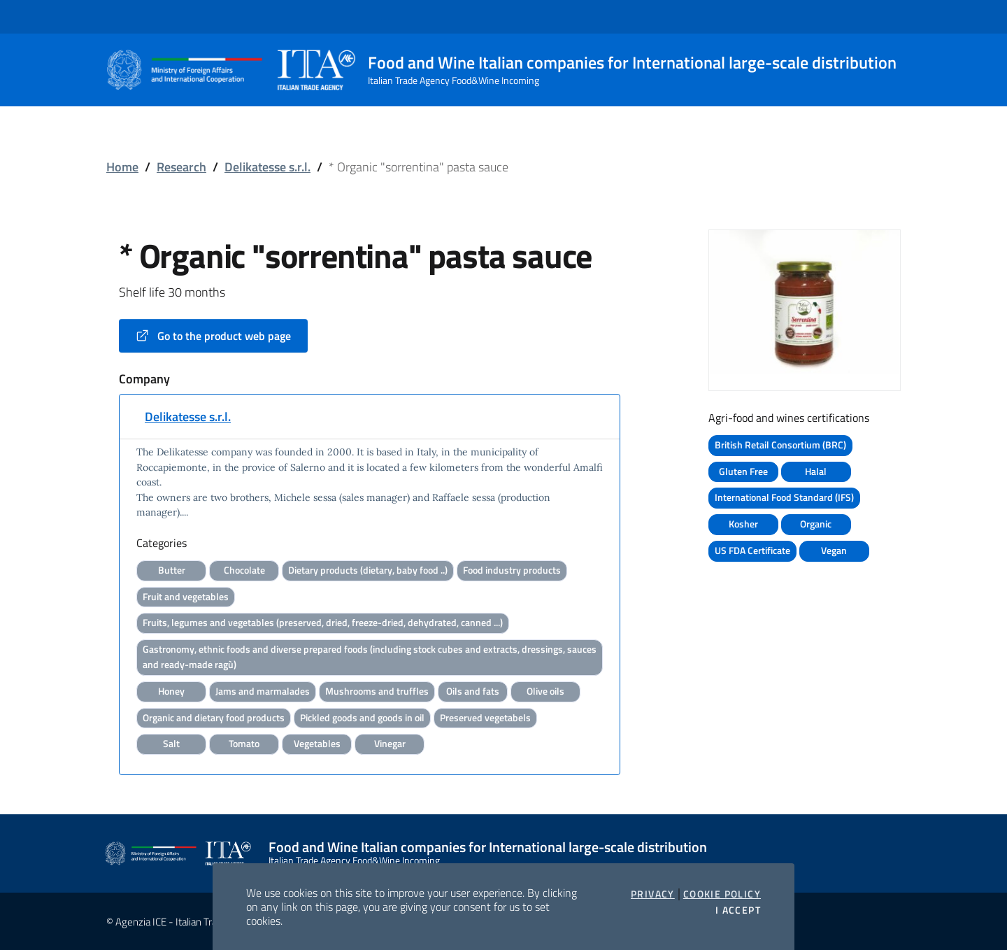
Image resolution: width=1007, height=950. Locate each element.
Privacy (653, 894)
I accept (738, 910)
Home (122, 166)
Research (181, 166)
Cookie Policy (722, 894)
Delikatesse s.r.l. (267, 166)
